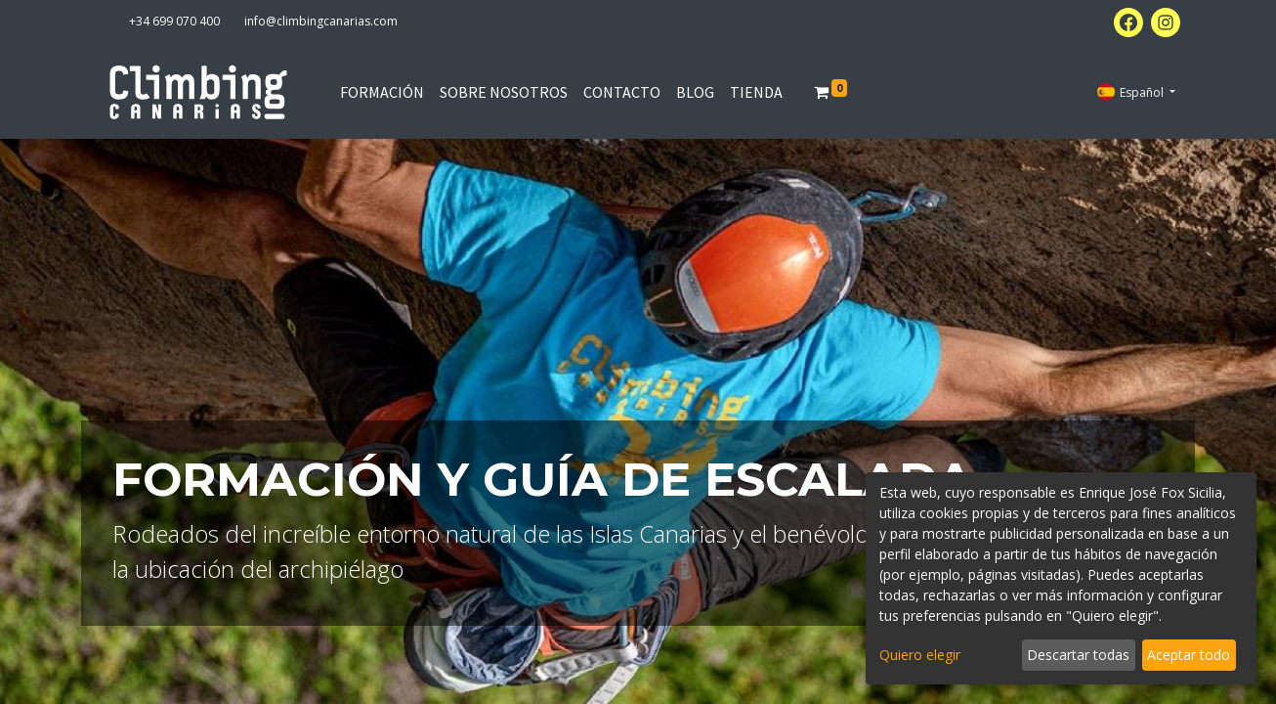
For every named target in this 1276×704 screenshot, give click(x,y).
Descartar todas (1078, 654)
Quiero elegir (919, 654)
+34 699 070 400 (174, 21)
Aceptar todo (1188, 654)
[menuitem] (382, 91)
